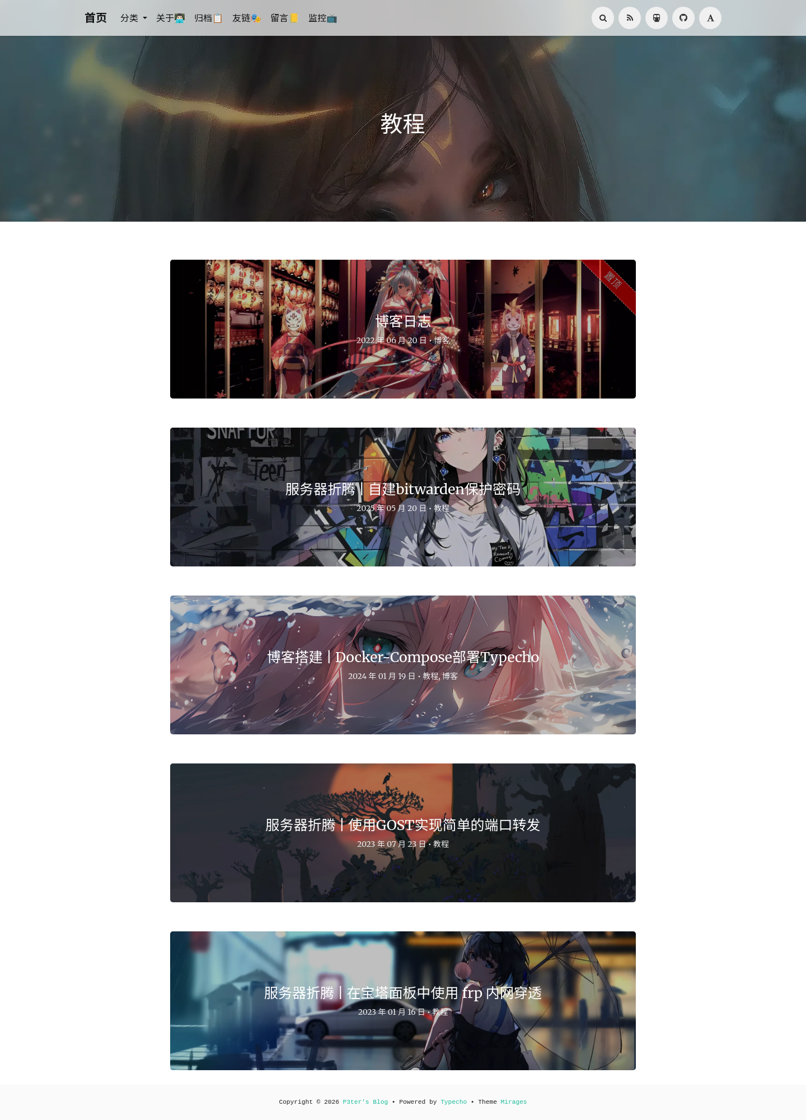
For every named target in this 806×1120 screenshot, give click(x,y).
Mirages (514, 1102)
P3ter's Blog (365, 1102)
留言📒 (284, 18)
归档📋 (208, 18)
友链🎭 (246, 18)
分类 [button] (130, 18)
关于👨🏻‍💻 (170, 18)
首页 (96, 18)
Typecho (454, 1102)
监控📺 (323, 18)
